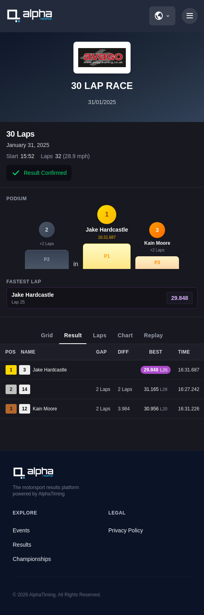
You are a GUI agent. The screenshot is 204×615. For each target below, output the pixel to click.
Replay (153, 338)
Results (22, 545)
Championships (32, 559)
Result (73, 338)
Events (21, 530)
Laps (99, 338)
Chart (125, 338)
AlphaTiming (42, 595)
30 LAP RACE (102, 85)
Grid (47, 338)
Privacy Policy (125, 530)
